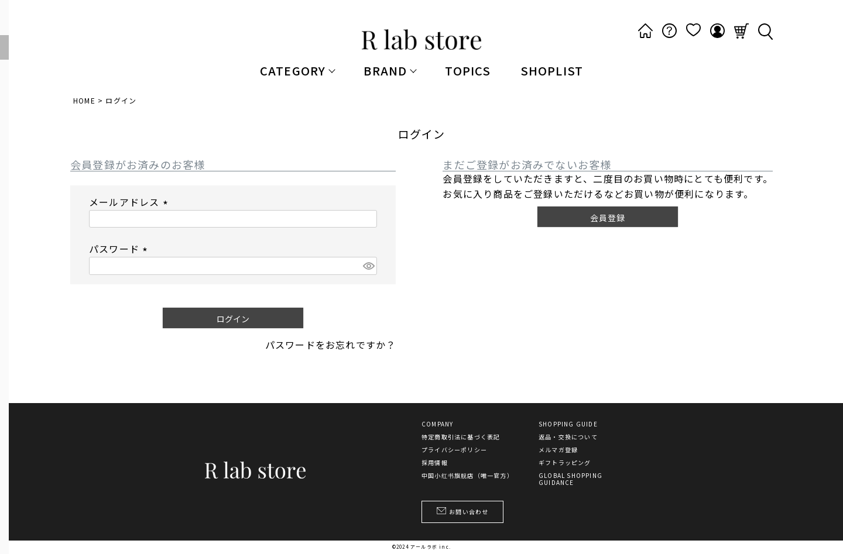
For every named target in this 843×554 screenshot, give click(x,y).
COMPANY (437, 424)
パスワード (120, 249)
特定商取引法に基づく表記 (461, 437)
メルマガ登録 (558, 449)
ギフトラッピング (565, 462)
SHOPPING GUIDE (568, 424)
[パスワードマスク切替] (368, 265)
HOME (84, 100)
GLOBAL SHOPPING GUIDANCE (570, 479)
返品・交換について (568, 437)
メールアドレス (130, 202)
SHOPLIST (552, 70)
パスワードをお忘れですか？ (330, 345)
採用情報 (435, 462)
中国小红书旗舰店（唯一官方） (467, 475)
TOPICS (468, 70)
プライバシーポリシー (454, 449)
